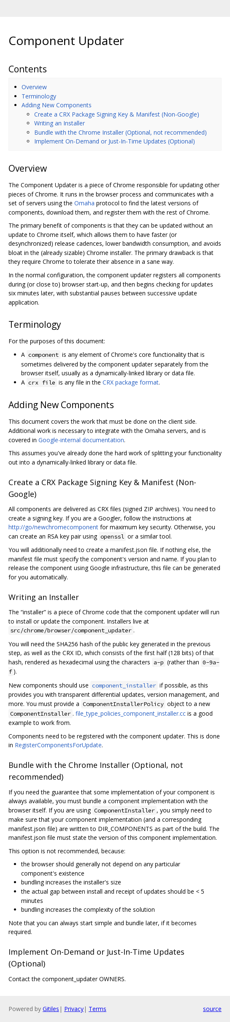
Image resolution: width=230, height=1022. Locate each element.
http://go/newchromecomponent (53, 527)
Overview (34, 87)
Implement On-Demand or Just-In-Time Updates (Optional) (114, 141)
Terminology (39, 96)
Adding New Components (57, 105)
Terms (97, 1009)
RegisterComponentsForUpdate (58, 745)
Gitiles (51, 1009)
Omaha (84, 203)
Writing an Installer (59, 123)
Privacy (74, 1009)
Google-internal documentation (81, 440)
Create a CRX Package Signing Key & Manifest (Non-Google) (116, 114)
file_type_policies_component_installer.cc (131, 713)
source (212, 1009)
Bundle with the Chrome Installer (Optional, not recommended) (120, 132)
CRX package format (131, 382)
